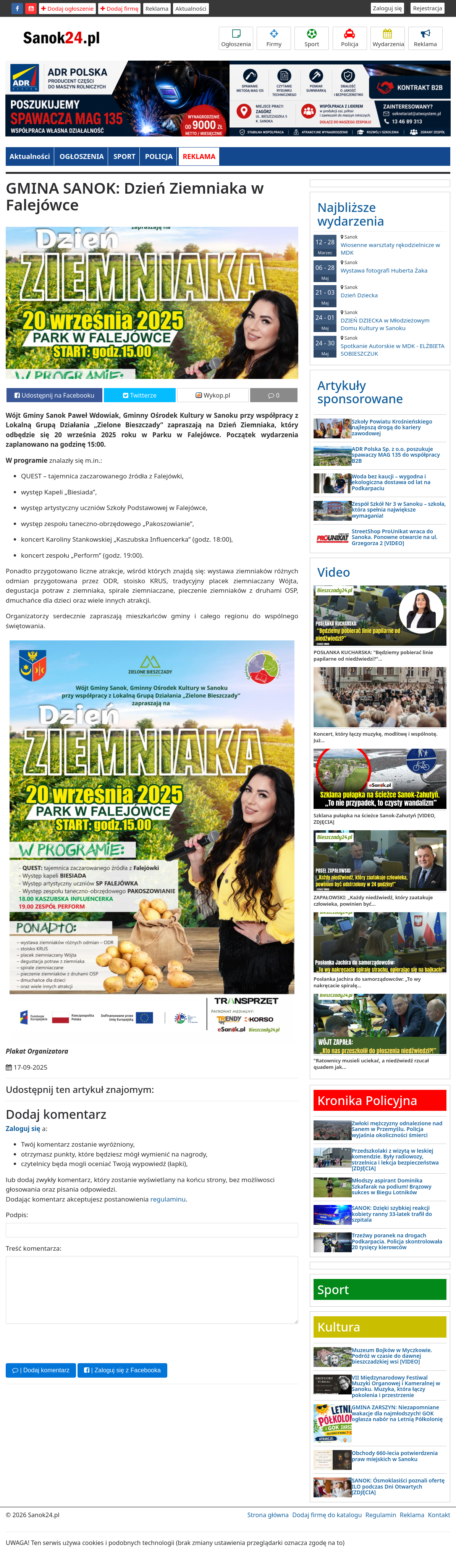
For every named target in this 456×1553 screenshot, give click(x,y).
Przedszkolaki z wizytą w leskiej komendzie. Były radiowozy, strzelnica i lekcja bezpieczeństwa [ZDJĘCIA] (395, 1159)
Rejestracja (427, 8)
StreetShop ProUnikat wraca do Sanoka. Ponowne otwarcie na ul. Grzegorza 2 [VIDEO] (395, 537)
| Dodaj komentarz (41, 1370)
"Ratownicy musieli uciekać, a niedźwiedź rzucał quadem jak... (371, 1063)
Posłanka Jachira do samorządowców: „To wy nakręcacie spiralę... (367, 982)
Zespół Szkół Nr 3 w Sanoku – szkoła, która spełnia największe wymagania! (399, 509)
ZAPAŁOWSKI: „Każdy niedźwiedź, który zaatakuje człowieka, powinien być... (373, 900)
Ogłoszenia (236, 38)
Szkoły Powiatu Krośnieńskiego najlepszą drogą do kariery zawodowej (392, 427)
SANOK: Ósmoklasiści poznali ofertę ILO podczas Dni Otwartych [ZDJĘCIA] (398, 1486)
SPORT (124, 156)
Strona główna (268, 1515)
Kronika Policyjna (367, 1100)
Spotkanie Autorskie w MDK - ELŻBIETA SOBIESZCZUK (380, 346)
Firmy (274, 38)
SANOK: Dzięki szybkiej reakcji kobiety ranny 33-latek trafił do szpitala (392, 1213)
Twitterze (139, 395)
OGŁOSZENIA (82, 156)
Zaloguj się (387, 8)
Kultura (338, 1327)
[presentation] (64, 1342)
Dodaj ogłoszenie (67, 8)
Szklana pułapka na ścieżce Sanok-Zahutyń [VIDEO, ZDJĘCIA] (374, 818)
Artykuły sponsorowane (360, 392)
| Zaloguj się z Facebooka (122, 1370)
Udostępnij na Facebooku (54, 395)
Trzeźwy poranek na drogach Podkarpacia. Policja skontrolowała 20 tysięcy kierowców (397, 1241)
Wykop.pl (213, 395)
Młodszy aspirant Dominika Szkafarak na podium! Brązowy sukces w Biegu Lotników (392, 1186)
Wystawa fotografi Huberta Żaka (380, 266)
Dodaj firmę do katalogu (327, 1515)
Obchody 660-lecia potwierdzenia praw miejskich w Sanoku (395, 1455)
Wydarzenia (388, 38)
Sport (312, 38)
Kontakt (439, 1515)
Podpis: (17, 1214)
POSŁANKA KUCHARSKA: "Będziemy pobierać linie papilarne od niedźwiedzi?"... (373, 655)
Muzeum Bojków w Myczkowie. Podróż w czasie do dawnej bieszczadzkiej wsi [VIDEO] (392, 1355)
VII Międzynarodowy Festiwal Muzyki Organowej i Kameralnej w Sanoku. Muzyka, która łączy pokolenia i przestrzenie (396, 1386)
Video (333, 572)
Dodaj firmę (119, 8)
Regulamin (380, 1515)
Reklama (157, 8)
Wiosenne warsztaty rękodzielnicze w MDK (380, 245)
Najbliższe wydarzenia (350, 214)
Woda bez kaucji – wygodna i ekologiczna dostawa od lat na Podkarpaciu (391, 482)
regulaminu (168, 1199)
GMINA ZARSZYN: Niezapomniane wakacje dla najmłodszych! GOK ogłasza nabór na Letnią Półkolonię (397, 1413)
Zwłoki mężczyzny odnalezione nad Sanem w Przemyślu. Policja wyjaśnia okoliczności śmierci (397, 1129)
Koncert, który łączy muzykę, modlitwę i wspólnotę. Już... (376, 737)
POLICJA (159, 156)
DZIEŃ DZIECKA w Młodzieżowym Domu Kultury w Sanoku (380, 320)
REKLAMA (199, 156)
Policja (350, 38)
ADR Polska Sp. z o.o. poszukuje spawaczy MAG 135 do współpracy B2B (396, 454)
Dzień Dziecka (380, 291)
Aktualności (190, 8)
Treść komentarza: (33, 1248)
